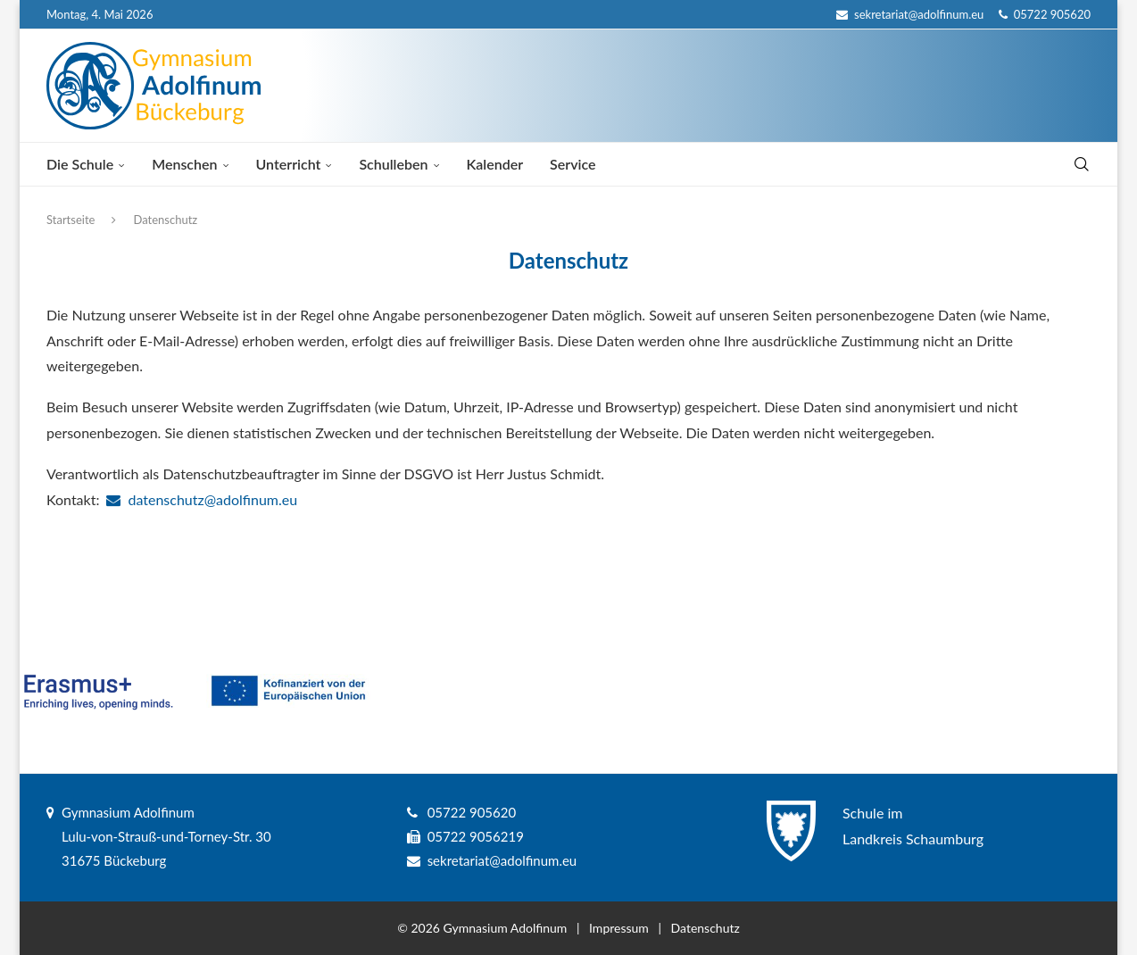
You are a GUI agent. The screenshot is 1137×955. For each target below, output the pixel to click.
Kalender (495, 163)
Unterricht (288, 163)
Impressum (619, 927)
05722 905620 (1045, 14)
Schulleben (393, 163)
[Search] (1082, 164)
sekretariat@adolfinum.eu (909, 14)
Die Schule (79, 163)
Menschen (184, 163)
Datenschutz (705, 927)
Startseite (70, 219)
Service (572, 163)
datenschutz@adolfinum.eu (201, 499)
